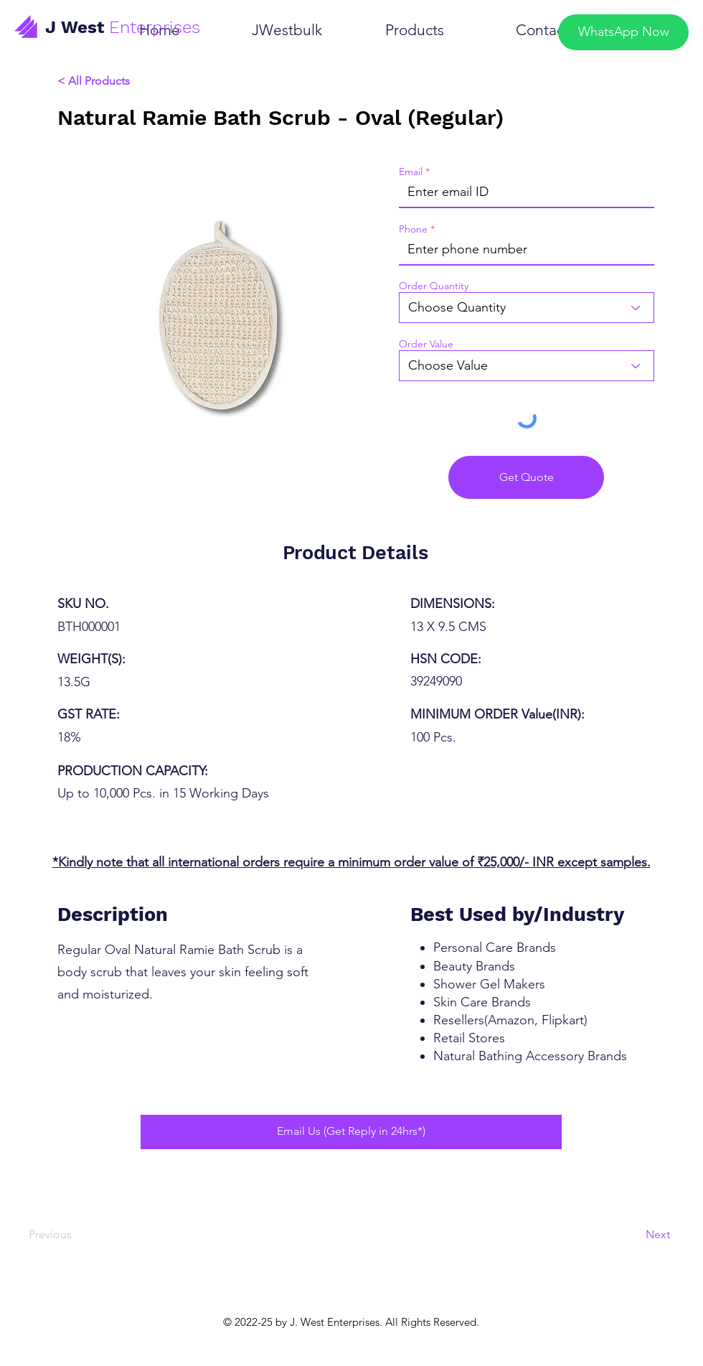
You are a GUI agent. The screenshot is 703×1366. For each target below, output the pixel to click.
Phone (413, 229)
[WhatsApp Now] (623, 32)
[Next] (631, 1235)
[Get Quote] (526, 477)
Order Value (426, 344)
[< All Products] (139, 81)
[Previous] (70, 1235)
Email (411, 172)
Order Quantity (433, 286)
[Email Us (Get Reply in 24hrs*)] (351, 1132)
